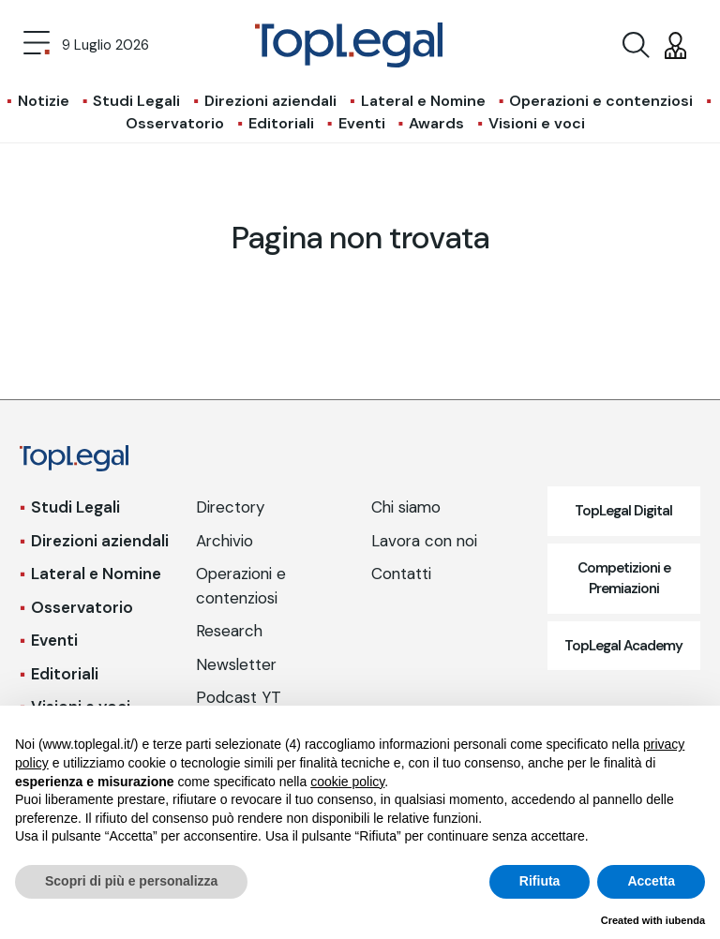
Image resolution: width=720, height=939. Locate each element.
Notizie (43, 101)
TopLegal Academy (623, 645)
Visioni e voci (536, 123)
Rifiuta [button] (540, 880)
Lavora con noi (424, 540)
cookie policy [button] (347, 781)
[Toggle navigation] (36, 45)
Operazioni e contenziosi (601, 101)
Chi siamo (406, 507)
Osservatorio (175, 123)
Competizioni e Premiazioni (624, 579)
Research (229, 630)
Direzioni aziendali (270, 101)
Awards (436, 123)
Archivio (224, 540)
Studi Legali (136, 101)
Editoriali (281, 123)
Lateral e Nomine (423, 101)
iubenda (685, 920)
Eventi (361, 123)
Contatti (401, 573)
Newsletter (236, 664)
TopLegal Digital (623, 510)
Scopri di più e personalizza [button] (131, 880)
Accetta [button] (651, 880)
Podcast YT (238, 697)
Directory (230, 507)
